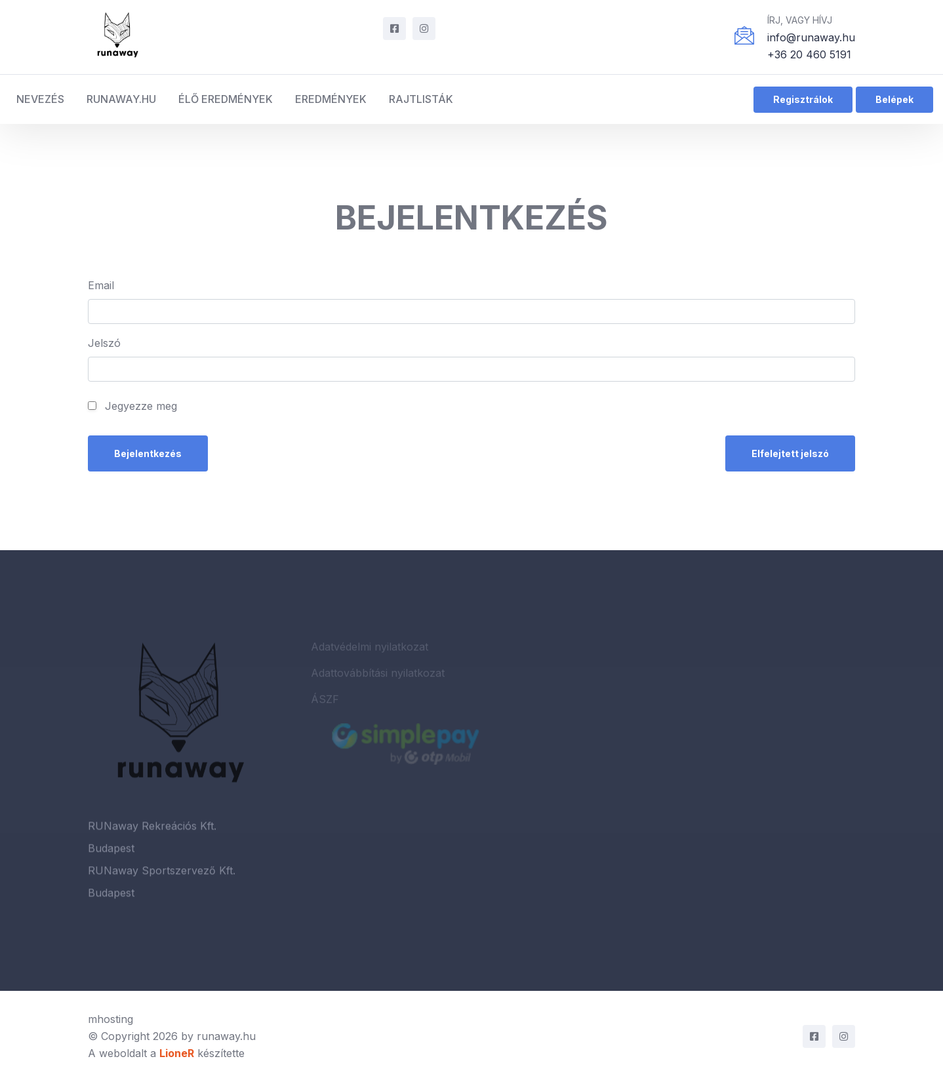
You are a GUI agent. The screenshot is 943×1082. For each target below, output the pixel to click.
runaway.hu (226, 1036)
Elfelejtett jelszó (790, 453)
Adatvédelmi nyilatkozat (369, 649)
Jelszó (104, 343)
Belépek (894, 99)
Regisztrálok (803, 99)
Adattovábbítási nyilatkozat (378, 676)
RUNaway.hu (121, 99)
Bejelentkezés (148, 453)
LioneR (176, 1053)
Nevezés (40, 99)
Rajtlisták (421, 99)
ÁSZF (325, 702)
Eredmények (331, 99)
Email (101, 285)
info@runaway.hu (811, 37)
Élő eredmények (225, 99)
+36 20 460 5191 (809, 54)
